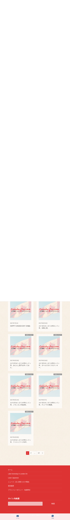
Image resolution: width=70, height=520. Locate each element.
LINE (52, 517)
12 (39, 453)
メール (17, 517)
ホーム (10, 470)
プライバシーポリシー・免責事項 (19, 490)
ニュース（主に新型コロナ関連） (19, 482)
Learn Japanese (13, 478)
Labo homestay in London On (17, 474)
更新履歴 (11, 486)
